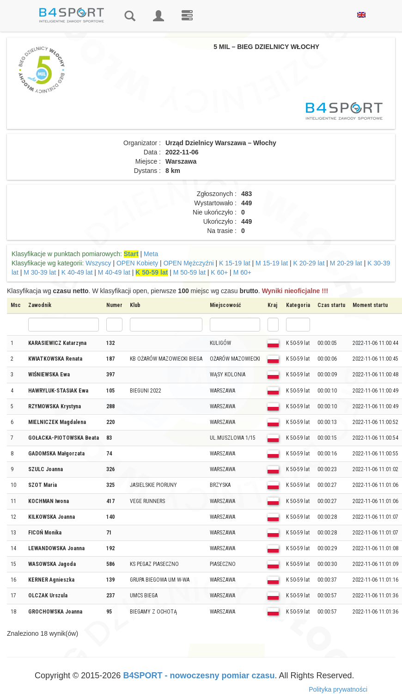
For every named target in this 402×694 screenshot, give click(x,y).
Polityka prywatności (338, 689)
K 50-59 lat (151, 272)
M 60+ (242, 272)
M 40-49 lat (114, 272)
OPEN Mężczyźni (189, 263)
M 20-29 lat (346, 263)
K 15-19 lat (234, 263)
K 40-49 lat (77, 272)
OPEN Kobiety (137, 263)
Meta (151, 254)
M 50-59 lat (189, 272)
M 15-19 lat (272, 263)
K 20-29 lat (309, 263)
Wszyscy (98, 263)
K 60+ (219, 272)
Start (131, 254)
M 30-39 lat (40, 272)
